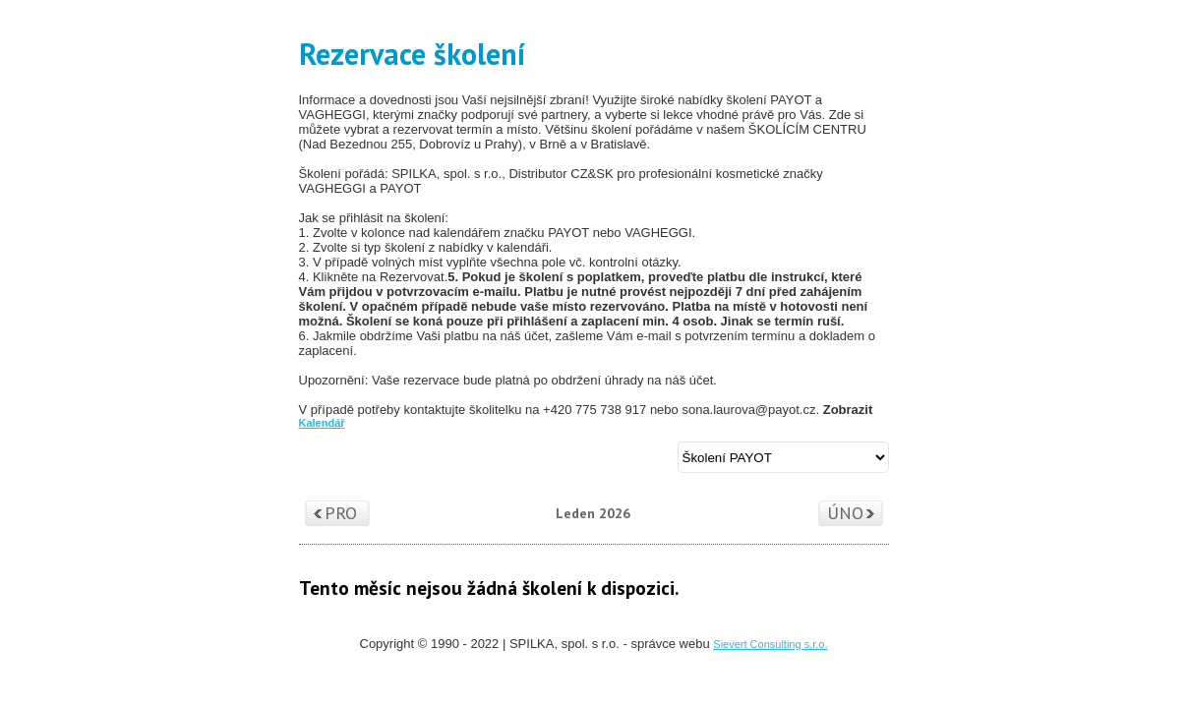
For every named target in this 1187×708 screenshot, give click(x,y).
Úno (845, 513)
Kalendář (322, 423)
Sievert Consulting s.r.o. (770, 644)
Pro (341, 513)
